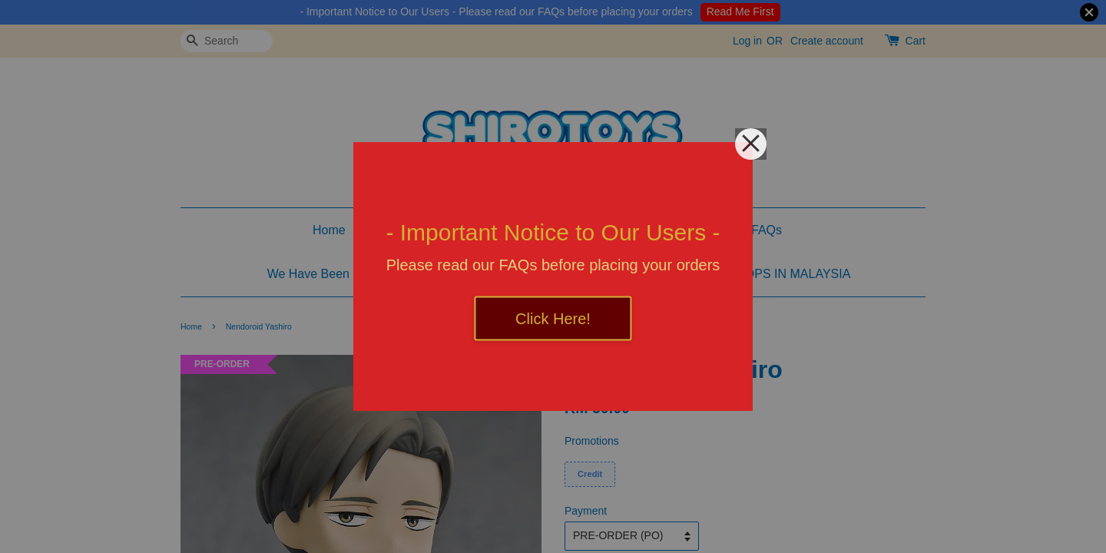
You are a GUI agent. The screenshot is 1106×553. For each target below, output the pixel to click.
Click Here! (553, 318)
